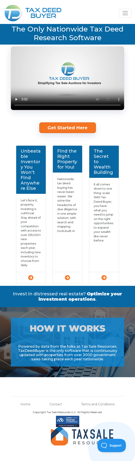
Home (25, 404)
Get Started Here (67, 127)
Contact (56, 404)
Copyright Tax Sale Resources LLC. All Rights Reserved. (67, 412)
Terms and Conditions (98, 404)
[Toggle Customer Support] (111, 445)
